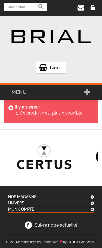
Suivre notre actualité (56, 225)
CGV (9, 242)
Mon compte (21, 209)
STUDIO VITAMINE (81, 242)
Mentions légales (28, 242)
